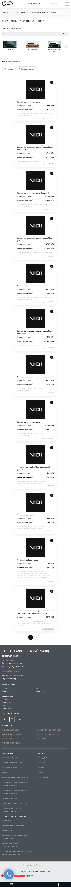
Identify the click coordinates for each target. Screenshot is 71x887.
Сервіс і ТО (6, 820)
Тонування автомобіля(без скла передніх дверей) (33, 468)
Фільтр (8, 69)
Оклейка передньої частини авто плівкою (33, 286)
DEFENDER (42, 738)
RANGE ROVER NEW (10, 730)
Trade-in (41, 762)
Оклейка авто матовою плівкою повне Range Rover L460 (35, 148)
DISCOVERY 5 (8, 738)
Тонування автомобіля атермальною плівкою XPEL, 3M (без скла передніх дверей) (35, 612)
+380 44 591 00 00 (12, 663)
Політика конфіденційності (14, 803)
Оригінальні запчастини (13, 825)
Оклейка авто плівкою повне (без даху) (33, 193)
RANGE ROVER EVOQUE (12, 734)
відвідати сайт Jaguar (34, 865)
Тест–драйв (42, 757)
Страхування (43, 777)
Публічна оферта (9, 798)
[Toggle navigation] (67, 4)
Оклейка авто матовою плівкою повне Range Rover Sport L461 (35, 332)
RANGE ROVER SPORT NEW (49, 730)
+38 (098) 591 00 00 (12, 666)
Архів (4, 772)
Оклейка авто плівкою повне (28, 102)
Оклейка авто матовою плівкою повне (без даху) (34, 239)
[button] (53, 4)
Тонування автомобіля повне (29, 515)
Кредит (40, 767)
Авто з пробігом (9, 767)
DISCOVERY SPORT (45, 734)
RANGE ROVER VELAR (11, 743)
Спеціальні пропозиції (12, 762)
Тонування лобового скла (27, 560)
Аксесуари (7, 830)
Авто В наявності (10, 757)
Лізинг (40, 772)
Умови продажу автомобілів (15, 777)
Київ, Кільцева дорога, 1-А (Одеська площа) (12, 677)
